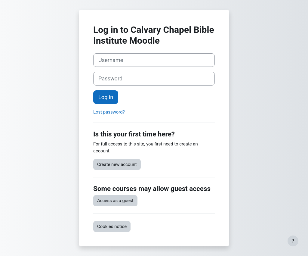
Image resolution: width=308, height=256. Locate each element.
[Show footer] (293, 241)
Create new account (117, 164)
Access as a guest (115, 200)
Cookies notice (112, 226)
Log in (105, 97)
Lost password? (109, 112)
